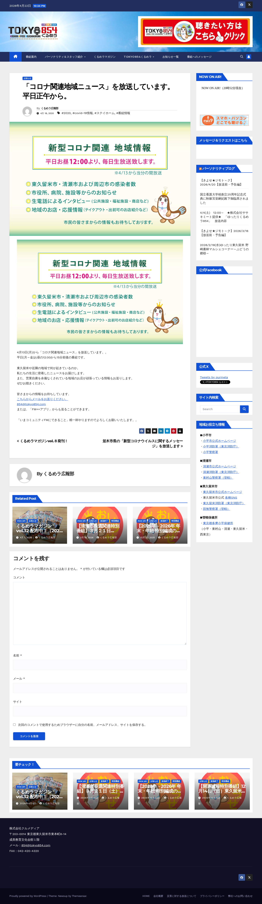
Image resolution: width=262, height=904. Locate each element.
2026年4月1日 (28, 803)
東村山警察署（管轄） (218, 477)
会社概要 (158, 896)
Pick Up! (21, 521)
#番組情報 (123, 113)
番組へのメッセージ (199, 56)
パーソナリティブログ (218, 169)
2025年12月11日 (211, 797)
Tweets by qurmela (214, 377)
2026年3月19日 (90, 797)
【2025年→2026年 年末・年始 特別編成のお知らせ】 (159, 530)
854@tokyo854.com (35, 845)
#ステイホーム (104, 113)
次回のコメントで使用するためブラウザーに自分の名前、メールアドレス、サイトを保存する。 (82, 725)
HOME (146, 896)
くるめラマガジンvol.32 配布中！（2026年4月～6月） (39, 530)
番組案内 (31, 56)
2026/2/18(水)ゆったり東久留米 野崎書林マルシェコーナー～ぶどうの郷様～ (224, 249)
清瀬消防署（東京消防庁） (221, 472)
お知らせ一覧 (170, 56)
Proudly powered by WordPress (28, 896)
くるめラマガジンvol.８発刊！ (42, 441)
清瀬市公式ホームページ (219, 466)
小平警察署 (210, 452)
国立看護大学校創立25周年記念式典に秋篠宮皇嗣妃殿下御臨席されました (224, 198)
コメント (19, 577)
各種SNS (231, 497)
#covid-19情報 (83, 113)
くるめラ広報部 (49, 108)
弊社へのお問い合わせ (240, 896)
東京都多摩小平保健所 (218, 523)
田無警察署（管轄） (216, 509)
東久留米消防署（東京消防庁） (224, 503)
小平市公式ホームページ (219, 441)
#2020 (66, 113)
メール (19, 678)
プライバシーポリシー (212, 896)
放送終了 (104, 521)
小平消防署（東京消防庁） (221, 446)
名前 (17, 655)
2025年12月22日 (151, 797)
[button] (241, 56)
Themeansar (79, 896)
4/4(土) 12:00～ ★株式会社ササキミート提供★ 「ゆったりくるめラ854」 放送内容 (224, 217)
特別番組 (115, 521)
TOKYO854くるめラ (138, 56)
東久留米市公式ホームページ (222, 492)
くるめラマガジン (105, 56)
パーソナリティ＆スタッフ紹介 (64, 56)
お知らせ (27, 78)
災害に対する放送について (181, 896)
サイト (17, 701)
